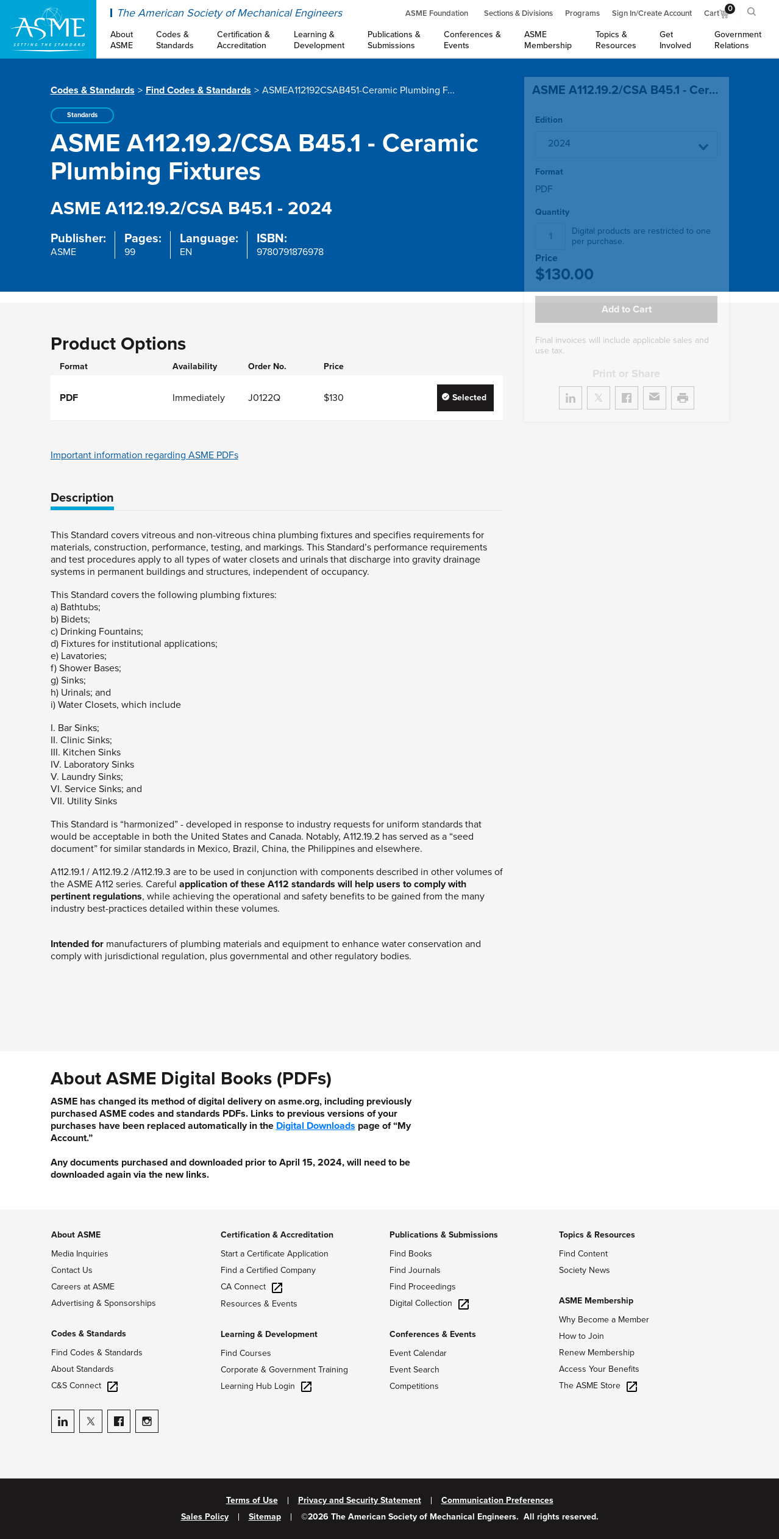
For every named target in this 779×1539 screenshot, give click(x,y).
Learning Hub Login (266, 1386)
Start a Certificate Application (275, 1254)
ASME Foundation (436, 13)
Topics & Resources (597, 1235)
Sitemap (265, 1517)
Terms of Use (252, 1500)
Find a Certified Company (268, 1270)
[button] (626, 144)
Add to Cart (627, 309)
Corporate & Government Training (284, 1369)
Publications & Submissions (444, 1235)
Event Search (414, 1369)
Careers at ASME (83, 1286)
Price (546, 258)
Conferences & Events (433, 1334)
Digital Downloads (315, 1126)
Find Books (411, 1254)
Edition (549, 120)
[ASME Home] (48, 29)
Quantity (552, 212)
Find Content (583, 1254)
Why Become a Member (604, 1319)
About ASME (76, 1235)
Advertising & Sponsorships (103, 1303)
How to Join (581, 1336)
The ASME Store (598, 1385)
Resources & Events (259, 1304)
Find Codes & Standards (198, 90)
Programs (582, 13)
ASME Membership (596, 1301)
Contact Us (72, 1270)
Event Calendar (418, 1353)
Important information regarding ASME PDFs (144, 455)
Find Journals (415, 1270)
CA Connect (251, 1286)
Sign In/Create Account (652, 13)
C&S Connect (84, 1385)
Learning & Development (269, 1334)
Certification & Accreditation (277, 1235)
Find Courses (246, 1353)
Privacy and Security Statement (359, 1500)
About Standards (82, 1369)
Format (549, 172)
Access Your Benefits (599, 1369)
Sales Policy (205, 1517)
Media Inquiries (79, 1254)
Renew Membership (597, 1352)
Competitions (414, 1386)
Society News (584, 1270)
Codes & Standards (93, 90)
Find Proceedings (423, 1286)
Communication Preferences (497, 1500)
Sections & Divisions (518, 13)
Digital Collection (429, 1303)
